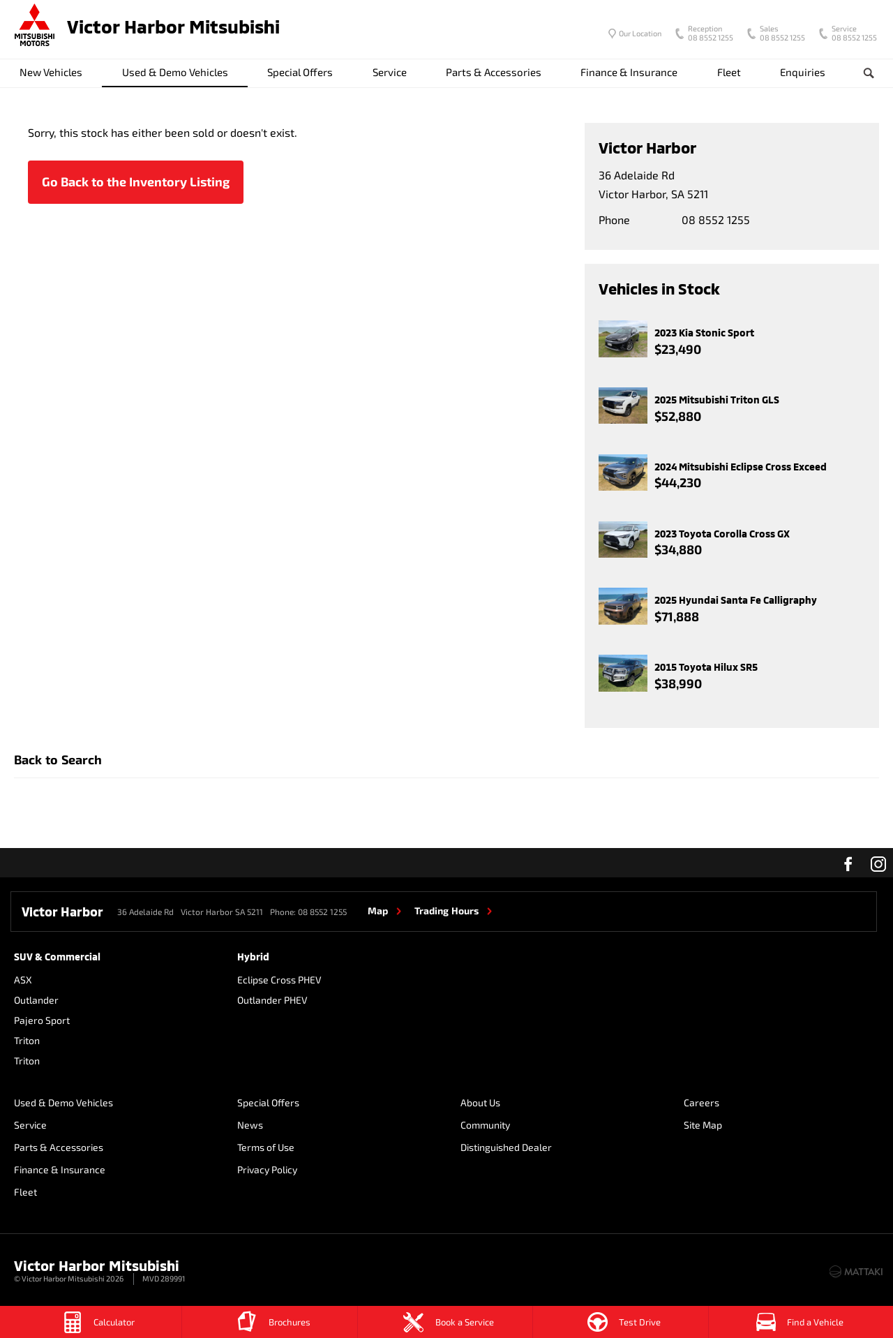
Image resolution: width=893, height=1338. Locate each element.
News (250, 1125)
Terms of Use (265, 1147)
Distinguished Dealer (506, 1147)
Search (861, 73)
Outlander (36, 1000)
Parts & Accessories (493, 72)
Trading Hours (446, 910)
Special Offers (300, 72)
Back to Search (58, 759)
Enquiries (802, 72)
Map (378, 910)
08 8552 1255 (707, 34)
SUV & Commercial (57, 956)
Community (485, 1125)
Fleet (729, 72)
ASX (23, 980)
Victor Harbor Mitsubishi (173, 26)
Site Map (703, 1125)
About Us (480, 1102)
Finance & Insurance (628, 72)
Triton (27, 1040)
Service (390, 72)
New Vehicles (51, 72)
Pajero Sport (42, 1020)
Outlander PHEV (272, 1000)
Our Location (640, 33)
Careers (701, 1102)
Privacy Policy (267, 1169)
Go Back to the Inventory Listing (136, 181)
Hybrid (253, 956)
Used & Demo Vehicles (175, 72)
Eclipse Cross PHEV (279, 980)
